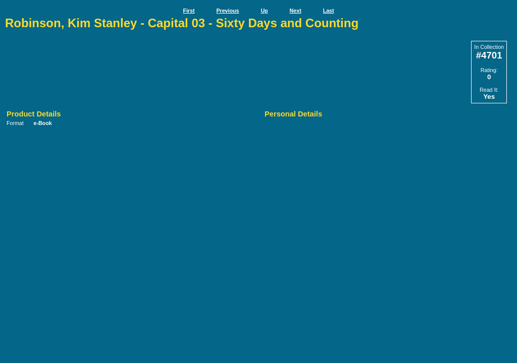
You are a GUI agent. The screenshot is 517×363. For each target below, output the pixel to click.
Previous (227, 11)
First (188, 11)
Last (328, 11)
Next (295, 11)
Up (264, 11)
